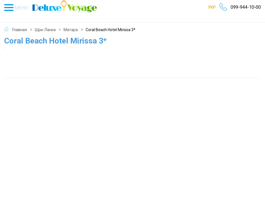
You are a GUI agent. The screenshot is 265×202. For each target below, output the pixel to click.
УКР (205, 7)
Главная (19, 23)
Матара (71, 23)
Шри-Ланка (45, 23)
